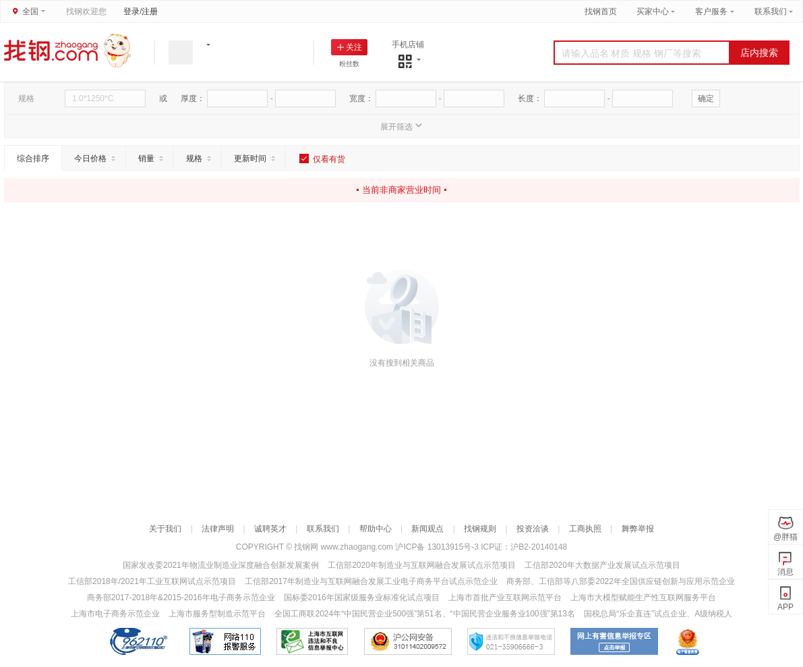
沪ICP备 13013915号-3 (438, 547)
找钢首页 (601, 11)
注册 (150, 11)
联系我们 (770, 11)
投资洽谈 (532, 528)
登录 (131, 11)
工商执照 (585, 528)
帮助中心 (375, 528)
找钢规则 (480, 528)
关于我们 (165, 528)
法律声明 (218, 528)
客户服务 (711, 11)
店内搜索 (759, 52)
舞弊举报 (638, 528)
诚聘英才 (270, 528)
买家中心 (653, 11)
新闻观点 (427, 528)
